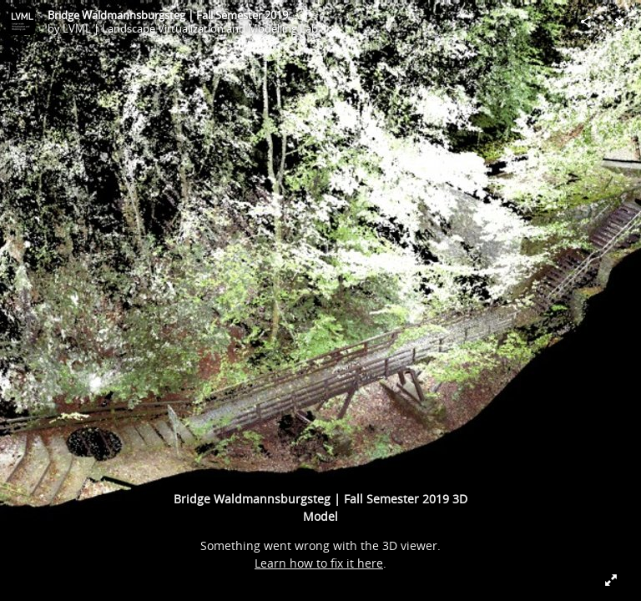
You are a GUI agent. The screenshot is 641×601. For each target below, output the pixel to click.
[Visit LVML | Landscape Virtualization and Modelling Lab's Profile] (21, 21)
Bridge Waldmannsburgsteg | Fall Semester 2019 (168, 15)
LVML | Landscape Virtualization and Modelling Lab (190, 28)
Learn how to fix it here (319, 563)
